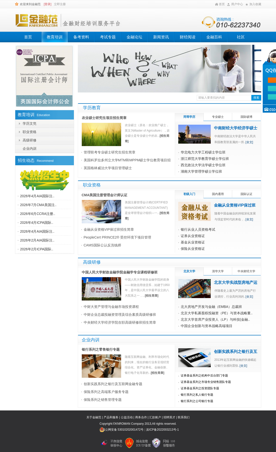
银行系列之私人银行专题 (197, 394)
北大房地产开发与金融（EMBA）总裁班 (211, 307)
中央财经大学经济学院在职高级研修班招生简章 (120, 322)
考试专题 (108, 37)
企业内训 (29, 149)
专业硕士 (218, 117)
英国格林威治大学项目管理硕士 (108, 168)
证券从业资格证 (193, 236)
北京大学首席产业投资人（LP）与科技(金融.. (215, 319)
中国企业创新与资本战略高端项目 (206, 326)
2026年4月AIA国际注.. (37, 196)
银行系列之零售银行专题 (101, 349)
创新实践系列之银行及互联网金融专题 (113, 384)
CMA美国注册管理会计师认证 (105, 195)
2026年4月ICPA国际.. (36, 223)
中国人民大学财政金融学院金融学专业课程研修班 (120, 272)
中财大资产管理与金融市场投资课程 (111, 307)
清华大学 (218, 271)
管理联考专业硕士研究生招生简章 (109, 152)
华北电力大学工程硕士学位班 (203, 152)
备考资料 (81, 37)
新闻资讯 (161, 37)
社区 (241, 37)
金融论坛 (134, 37)
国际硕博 (246, 117)
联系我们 (184, 417)
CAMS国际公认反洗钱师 (102, 245)
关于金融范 (93, 417)
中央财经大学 (246, 271)
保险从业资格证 (193, 249)
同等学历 (189, 117)
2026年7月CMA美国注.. (38, 205)
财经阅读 (187, 37)
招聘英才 (169, 417)
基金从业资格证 (193, 242)
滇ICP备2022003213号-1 (162, 429)
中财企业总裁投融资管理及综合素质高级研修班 (120, 314)
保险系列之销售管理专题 (103, 400)
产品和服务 (111, 417)
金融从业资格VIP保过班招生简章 (109, 229)
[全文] (249, 142)
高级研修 (29, 140)
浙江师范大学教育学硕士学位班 (205, 159)
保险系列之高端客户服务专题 (106, 392)
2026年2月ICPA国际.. (36, 249)
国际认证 (246, 194)
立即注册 (60, 4)
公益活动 (127, 417)
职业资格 (29, 132)
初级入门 (189, 194)
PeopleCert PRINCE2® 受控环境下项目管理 (117, 237)
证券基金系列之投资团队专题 (200, 388)
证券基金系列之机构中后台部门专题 (204, 375)
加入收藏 (255, 4)
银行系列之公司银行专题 (197, 401)
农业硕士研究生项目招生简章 (104, 118)
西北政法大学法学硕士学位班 (203, 165)
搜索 (256, 97)
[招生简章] (152, 295)
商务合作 (141, 417)
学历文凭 (29, 123)
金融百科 (214, 37)
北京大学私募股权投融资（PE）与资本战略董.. (217, 313)
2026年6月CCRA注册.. (37, 214)
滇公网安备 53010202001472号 (123, 429)
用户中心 (237, 4)
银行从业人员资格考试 (198, 229)
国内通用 (218, 194)
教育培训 (55, 37)
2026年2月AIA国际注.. (37, 240)
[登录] (47, 4)
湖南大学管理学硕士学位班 (201, 171)
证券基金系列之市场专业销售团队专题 (206, 382)
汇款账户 (155, 417)
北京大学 (189, 271)
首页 (222, 4)
